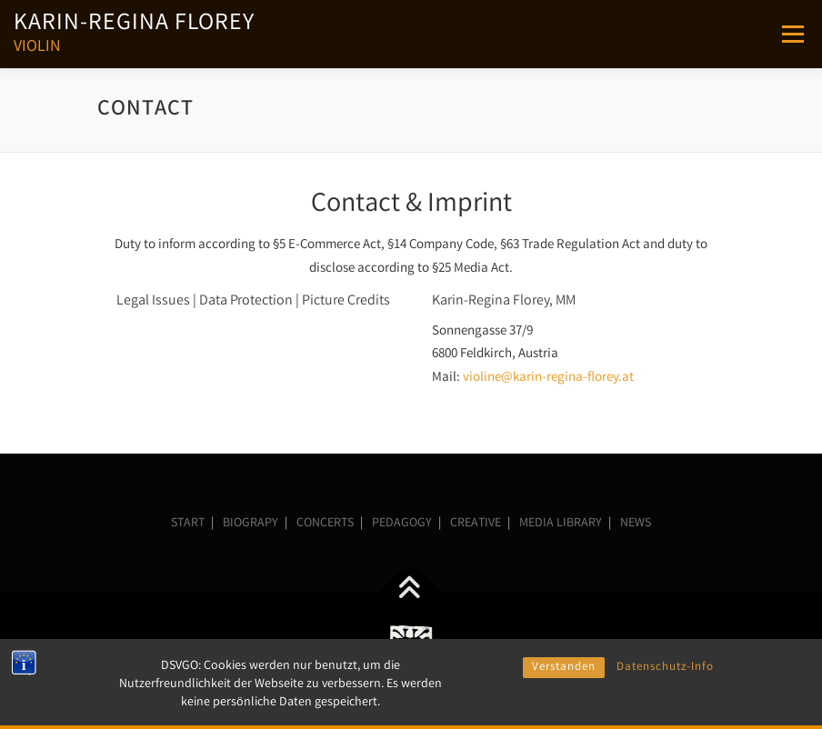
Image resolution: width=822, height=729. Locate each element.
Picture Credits (346, 301)
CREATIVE (475, 523)
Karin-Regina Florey (134, 24)
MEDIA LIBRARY (560, 523)
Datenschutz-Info (665, 701)
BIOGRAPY (250, 523)
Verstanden (564, 701)
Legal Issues (153, 301)
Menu (792, 34)
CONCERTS (325, 523)
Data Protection (246, 301)
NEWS (635, 523)
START (188, 523)
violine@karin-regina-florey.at (548, 378)
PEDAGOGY (402, 523)
